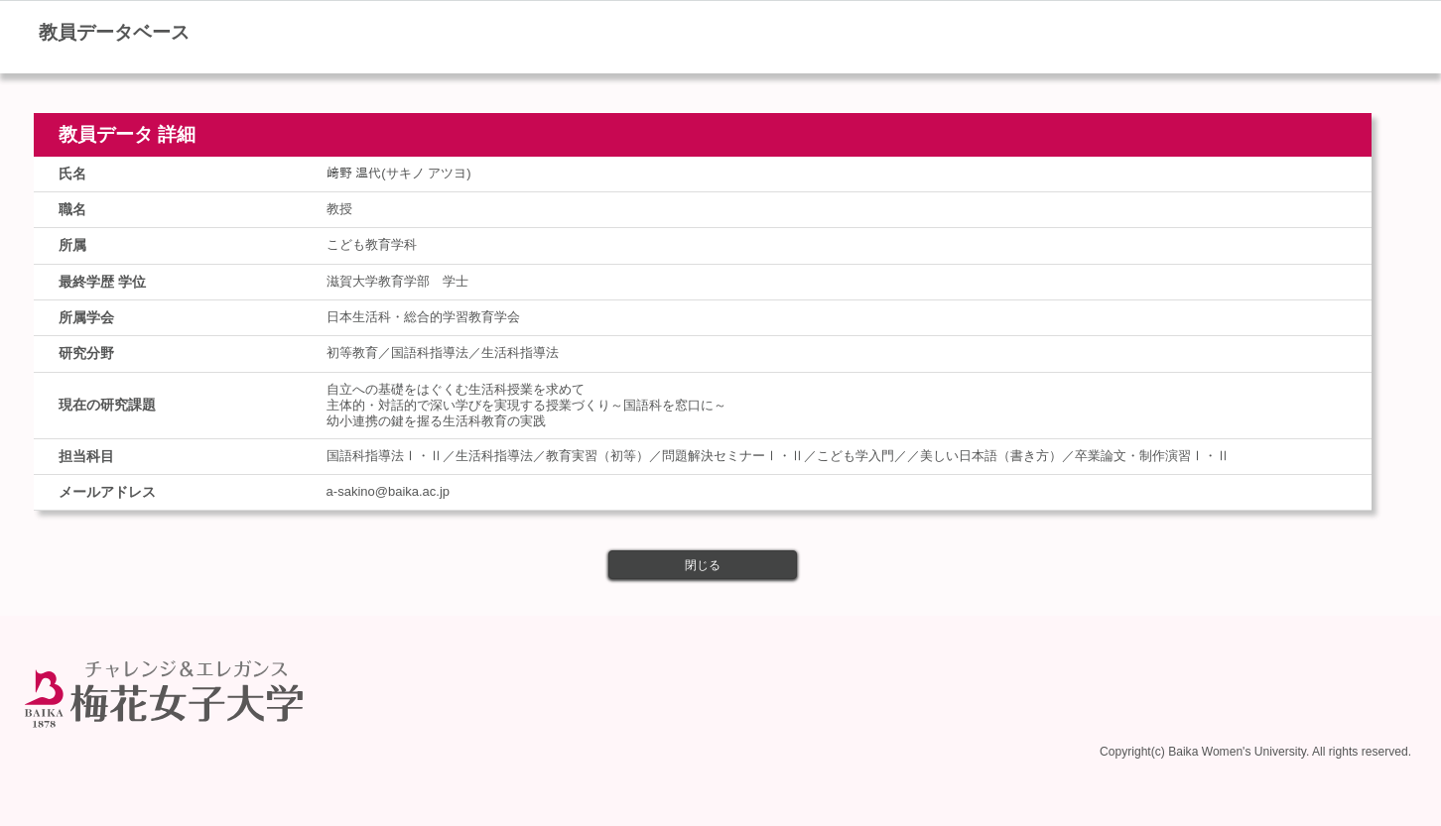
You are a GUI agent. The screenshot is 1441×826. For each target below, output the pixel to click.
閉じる (702, 565)
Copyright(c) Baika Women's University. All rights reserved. (1255, 749)
